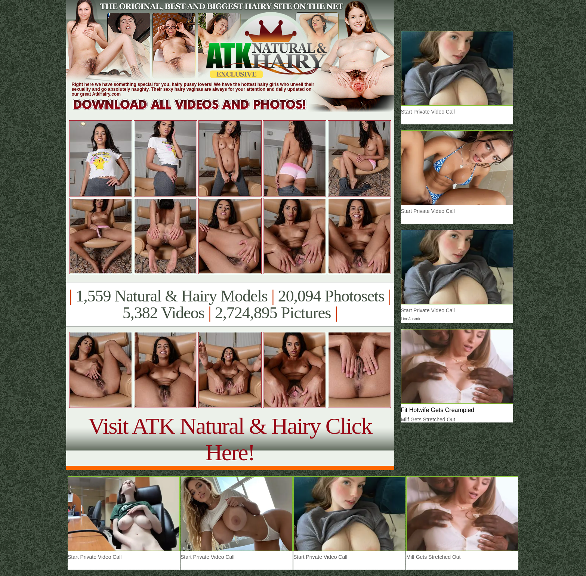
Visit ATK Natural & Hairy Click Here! (230, 439)
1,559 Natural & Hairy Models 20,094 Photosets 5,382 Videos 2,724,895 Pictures (230, 304)
